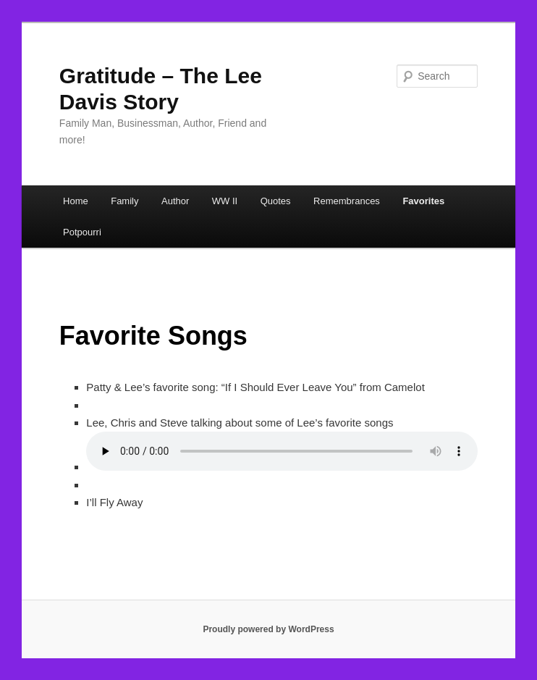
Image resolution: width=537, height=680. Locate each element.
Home (75, 201)
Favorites (423, 201)
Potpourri (82, 232)
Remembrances (346, 201)
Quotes (276, 201)
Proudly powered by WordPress (268, 629)
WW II (224, 201)
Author (175, 201)
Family (124, 201)
